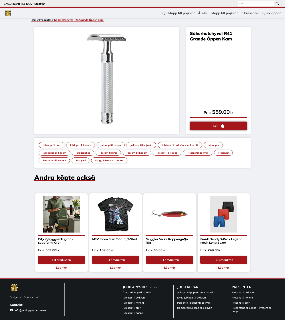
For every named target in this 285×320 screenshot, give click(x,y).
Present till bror (108, 152)
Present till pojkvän (197, 152)
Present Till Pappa (167, 152)
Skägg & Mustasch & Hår (109, 160)
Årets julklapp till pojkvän (218, 13)
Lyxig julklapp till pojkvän (191, 297)
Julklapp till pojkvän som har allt (180, 145)
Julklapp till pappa (111, 145)
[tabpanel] (107, 79)
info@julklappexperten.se (28, 310)
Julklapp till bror (52, 145)
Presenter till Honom (54, 160)
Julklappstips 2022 (140, 287)
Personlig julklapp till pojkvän (193, 302)
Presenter (251, 13)
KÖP (216, 126)
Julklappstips (83, 152)
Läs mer (61, 267)
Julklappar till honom (54, 152)
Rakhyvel (80, 160)
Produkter (45, 20)
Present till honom (137, 152)
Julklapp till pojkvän (179, 13)
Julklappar (272, 13)
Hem (34, 20)
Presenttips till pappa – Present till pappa (251, 309)
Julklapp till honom (80, 145)
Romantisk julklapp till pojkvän (194, 307)
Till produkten (61, 260)
